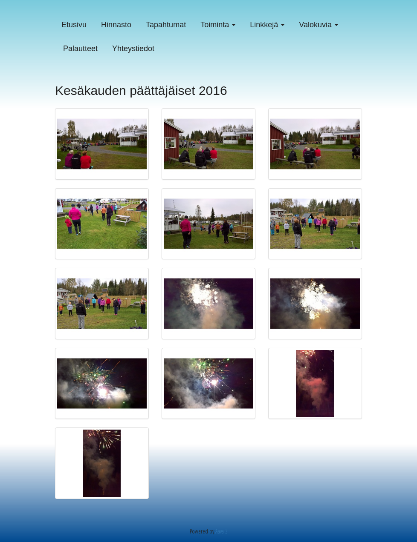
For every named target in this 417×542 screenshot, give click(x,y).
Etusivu (74, 24)
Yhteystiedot (133, 48)
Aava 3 (221, 531)
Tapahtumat (166, 24)
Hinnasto (116, 24)
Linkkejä (267, 24)
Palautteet (80, 48)
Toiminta (217, 24)
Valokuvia (318, 24)
